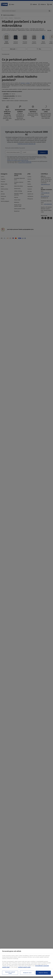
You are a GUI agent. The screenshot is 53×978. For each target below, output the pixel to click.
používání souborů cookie (24, 967)
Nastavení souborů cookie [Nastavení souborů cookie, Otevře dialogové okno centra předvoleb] (10, 972)
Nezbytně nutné (27, 972)
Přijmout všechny (43, 972)
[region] (26, 962)
